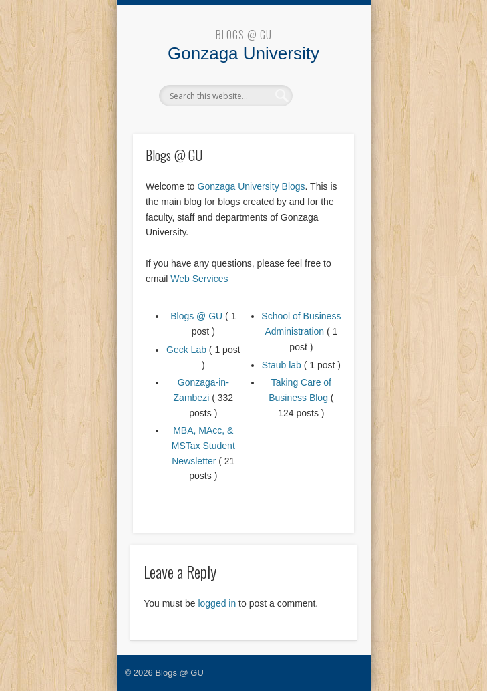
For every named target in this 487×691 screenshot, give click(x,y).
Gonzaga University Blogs (251, 186)
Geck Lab (186, 349)
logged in (217, 603)
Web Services (199, 278)
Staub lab (281, 365)
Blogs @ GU (244, 35)
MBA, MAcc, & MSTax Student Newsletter (203, 445)
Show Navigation (321, 95)
